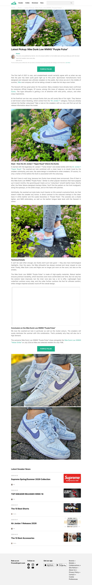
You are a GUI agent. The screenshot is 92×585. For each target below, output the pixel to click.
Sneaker (20, 3)
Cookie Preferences (73, 578)
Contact (72, 575)
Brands (71, 561)
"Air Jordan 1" (55, 101)
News (42, 3)
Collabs (27, 3)
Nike (19, 82)
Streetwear (35, 3)
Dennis (18, 53)
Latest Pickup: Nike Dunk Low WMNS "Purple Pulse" (43, 8)
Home (13, 8)
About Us (72, 570)
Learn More (67, 62)
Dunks (13, 91)
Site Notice (73, 568)
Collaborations (74, 565)
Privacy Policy (74, 572)
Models (71, 563)
